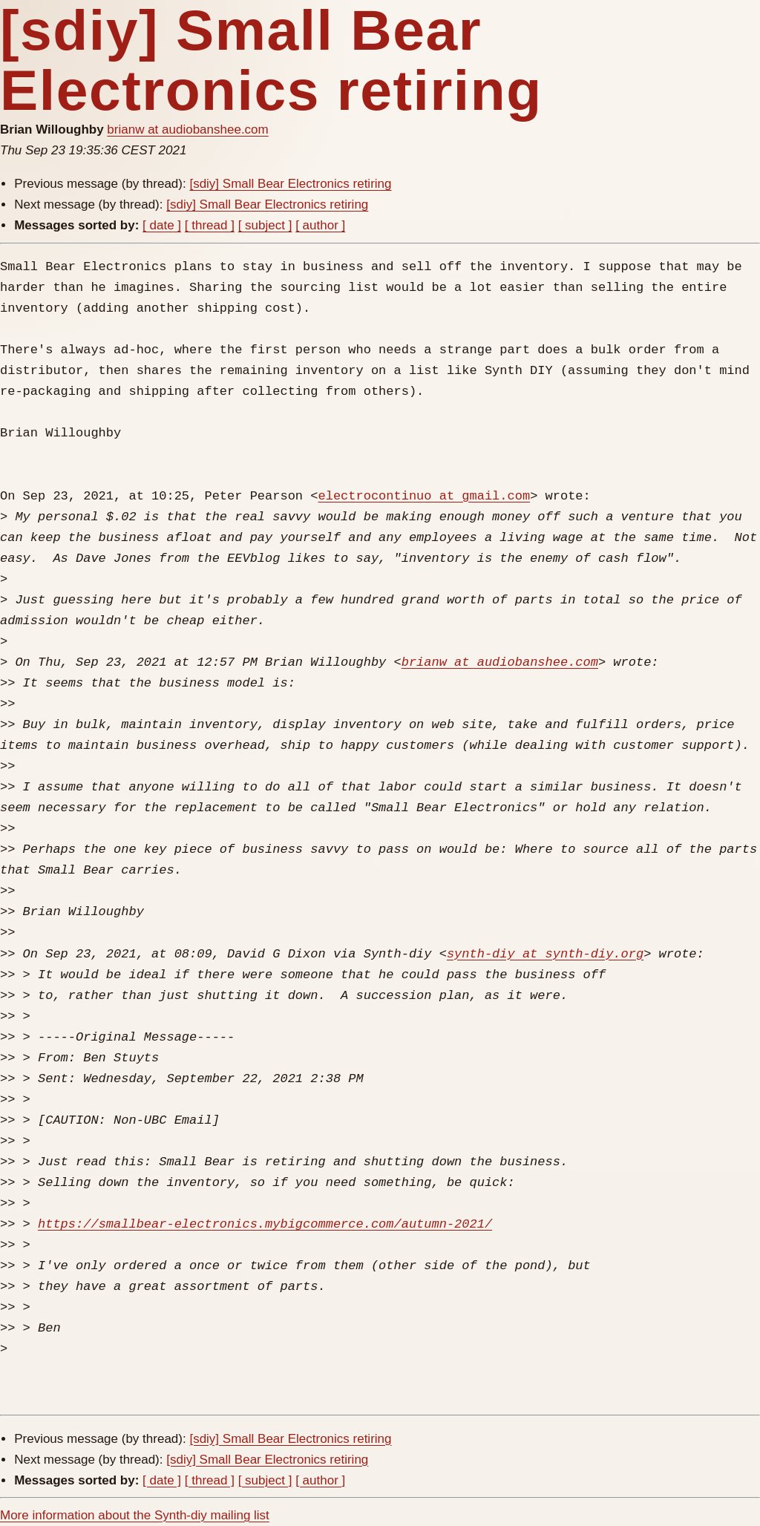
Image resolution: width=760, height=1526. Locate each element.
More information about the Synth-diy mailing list (134, 1515)
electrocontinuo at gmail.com (424, 496)
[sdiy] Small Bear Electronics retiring (290, 184)
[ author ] (320, 225)
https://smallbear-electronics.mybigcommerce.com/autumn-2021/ (265, 1224)
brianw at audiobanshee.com (187, 129)
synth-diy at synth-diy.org (545, 954)
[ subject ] (265, 225)
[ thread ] (210, 225)
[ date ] (161, 225)
